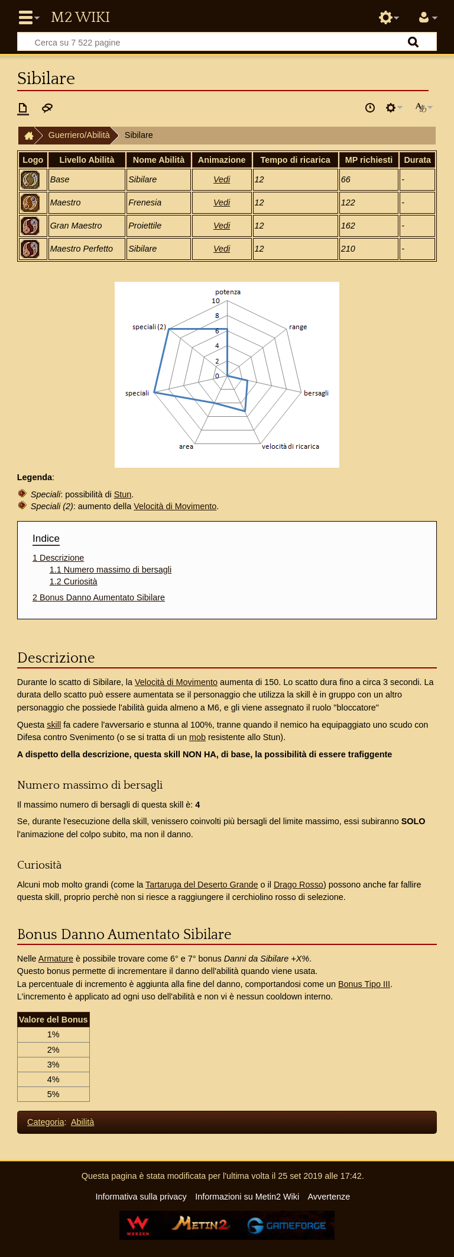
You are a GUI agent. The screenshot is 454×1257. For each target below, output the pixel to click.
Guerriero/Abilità (79, 135)
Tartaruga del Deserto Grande (201, 884)
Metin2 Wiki (80, 18)
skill (54, 724)
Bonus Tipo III (364, 984)
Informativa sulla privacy (140, 1196)
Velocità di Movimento (175, 506)
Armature (55, 958)
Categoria (45, 1122)
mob (197, 737)
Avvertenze (328, 1196)
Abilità (82, 1122)
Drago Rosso (298, 884)
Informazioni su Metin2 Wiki (247, 1196)
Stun (123, 494)
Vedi (221, 179)
